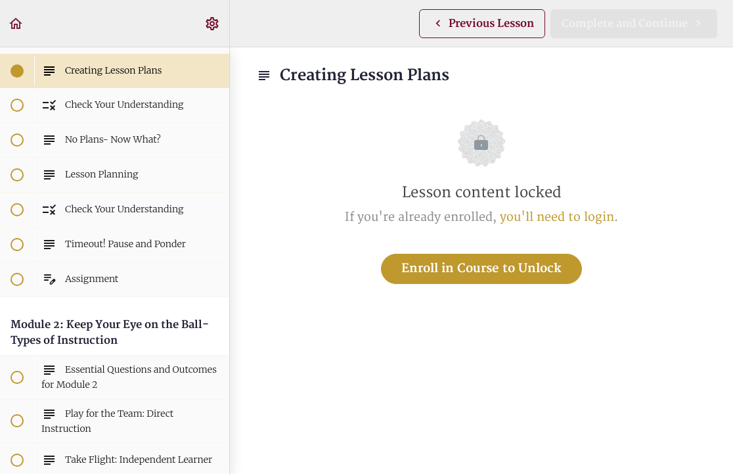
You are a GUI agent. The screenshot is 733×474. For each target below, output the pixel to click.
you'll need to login (557, 217)
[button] (16, 23)
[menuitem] (212, 23)
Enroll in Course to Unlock (481, 268)
